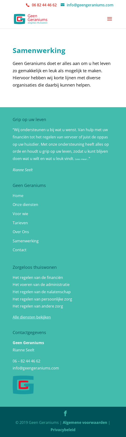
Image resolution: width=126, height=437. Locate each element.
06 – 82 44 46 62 (26, 361)
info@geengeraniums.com (36, 368)
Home (18, 195)
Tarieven (20, 222)
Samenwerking (26, 240)
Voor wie (20, 213)
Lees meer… (82, 159)
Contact (19, 249)
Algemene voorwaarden (85, 422)
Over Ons (21, 231)
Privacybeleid (63, 429)
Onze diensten (25, 204)
